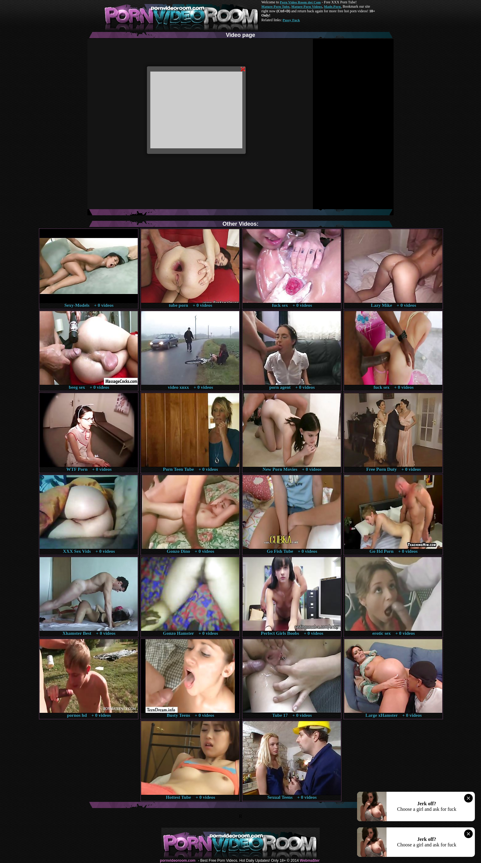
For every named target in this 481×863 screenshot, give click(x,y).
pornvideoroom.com (177, 860)
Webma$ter (309, 860)
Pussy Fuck (291, 20)
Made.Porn (332, 6)
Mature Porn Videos (306, 6)
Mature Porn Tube (275, 6)
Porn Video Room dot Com (300, 2)
